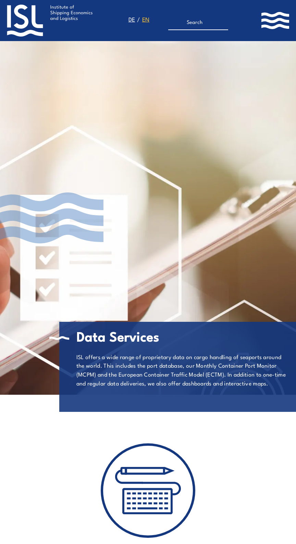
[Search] (195, 22)
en (146, 20)
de (131, 20)
